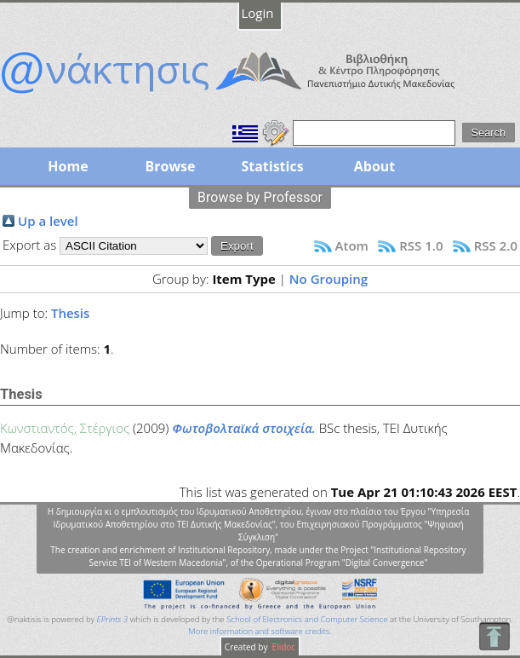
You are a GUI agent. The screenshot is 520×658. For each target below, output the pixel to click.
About (375, 166)
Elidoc (282, 647)
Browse (170, 166)
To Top (494, 636)
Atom (352, 245)
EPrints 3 (113, 619)
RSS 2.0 (495, 245)
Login (258, 12)
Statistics (272, 166)
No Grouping (328, 278)
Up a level (48, 220)
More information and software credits (258, 631)
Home (68, 166)
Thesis (70, 312)
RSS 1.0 (421, 245)
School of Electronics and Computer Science (306, 619)
